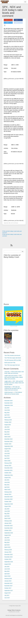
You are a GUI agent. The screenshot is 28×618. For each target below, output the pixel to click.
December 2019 (8, 525)
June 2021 (7, 482)
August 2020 (7, 506)
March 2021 (7, 489)
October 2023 (7, 422)
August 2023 (7, 424)
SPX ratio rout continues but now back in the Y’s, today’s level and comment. (12, 388)
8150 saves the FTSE (9, 362)
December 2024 (8, 400)
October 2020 (7, 501)
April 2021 (7, 487)
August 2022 (7, 448)
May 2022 (6, 455)
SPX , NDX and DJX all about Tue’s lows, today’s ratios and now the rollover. (14, 383)
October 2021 (7, 472)
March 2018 (7, 576)
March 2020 (7, 518)
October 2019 (7, 530)
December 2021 (8, 467)
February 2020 (8, 520)
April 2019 (7, 544)
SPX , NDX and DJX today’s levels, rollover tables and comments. (13, 377)
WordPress (20, 615)
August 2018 (7, 564)
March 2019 (7, 547)
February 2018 (8, 578)
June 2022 (7, 453)
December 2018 (8, 554)
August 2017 (7, 593)
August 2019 (7, 535)
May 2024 (6, 412)
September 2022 (8, 446)
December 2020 (8, 496)
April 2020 (7, 516)
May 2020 (6, 513)
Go (22, 251)
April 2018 (7, 573)
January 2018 (7, 581)
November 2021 (8, 470)
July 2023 (6, 427)
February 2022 (8, 463)
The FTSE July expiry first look (12, 365)
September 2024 (8, 405)
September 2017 (8, 590)
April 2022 (7, 458)
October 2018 (7, 559)
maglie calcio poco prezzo (10, 375)
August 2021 (7, 477)
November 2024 (8, 403)
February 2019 (8, 549)
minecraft (6, 371)
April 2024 (7, 415)
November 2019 (8, 528)
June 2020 (7, 511)
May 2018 (6, 571)
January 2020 (7, 523)
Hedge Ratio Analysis (14, 610)
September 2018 (8, 561)
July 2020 (6, 508)
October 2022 (7, 443)
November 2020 (8, 499)
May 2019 (6, 542)
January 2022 (7, 465)
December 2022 (8, 439)
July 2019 (6, 537)
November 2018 (8, 556)
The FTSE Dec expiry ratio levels (12, 357)
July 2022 (6, 451)
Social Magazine (12, 615)
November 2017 (8, 585)
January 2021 (7, 494)
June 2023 (7, 429)
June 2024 (7, 410)
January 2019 (7, 552)
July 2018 (6, 566)
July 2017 (6, 595)
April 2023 (7, 434)
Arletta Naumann (8, 392)
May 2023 (6, 431)
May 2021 (6, 484)
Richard (16, 222)
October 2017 (7, 588)
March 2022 (7, 460)
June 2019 (7, 540)
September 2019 (8, 532)
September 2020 (8, 504)
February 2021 (8, 492)
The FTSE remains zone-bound (12, 355)
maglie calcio (7, 381)
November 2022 (8, 441)
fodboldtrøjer (7, 386)
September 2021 (8, 475)
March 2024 (7, 417)
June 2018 (7, 568)
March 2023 (7, 436)
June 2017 (7, 597)
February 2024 (8, 419)
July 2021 (6, 479)
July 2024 (6, 407)
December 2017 (8, 583)
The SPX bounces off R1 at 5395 (12, 360)
